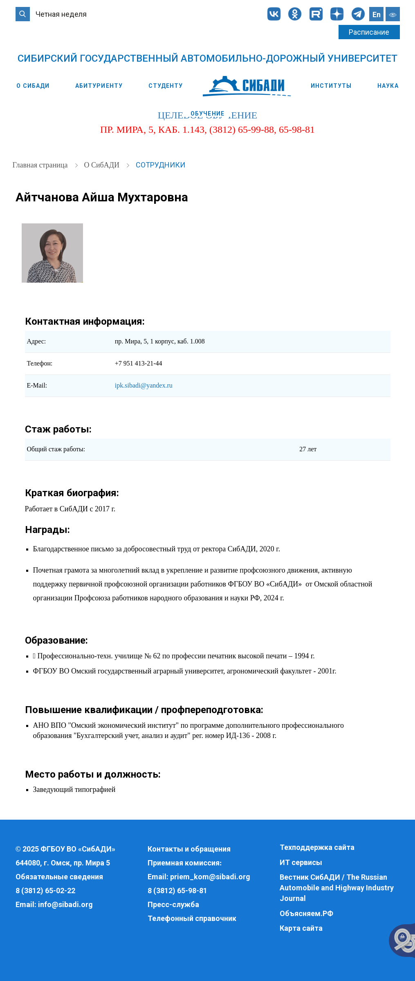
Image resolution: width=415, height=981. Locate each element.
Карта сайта (301, 928)
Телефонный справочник (192, 918)
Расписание (369, 32)
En (376, 14)
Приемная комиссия (184, 862)
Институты (331, 85)
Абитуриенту (99, 85)
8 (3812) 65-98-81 (177, 890)
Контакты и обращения (189, 849)
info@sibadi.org (65, 904)
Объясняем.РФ (306, 913)
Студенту (165, 85)
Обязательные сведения (59, 876)
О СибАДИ (32, 85)
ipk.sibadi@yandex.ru (144, 385)
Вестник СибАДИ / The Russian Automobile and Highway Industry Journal (337, 887)
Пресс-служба (173, 904)
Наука (388, 85)
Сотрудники (160, 165)
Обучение (207, 113)
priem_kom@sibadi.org (210, 876)
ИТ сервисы (301, 862)
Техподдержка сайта (317, 847)
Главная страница (41, 165)
